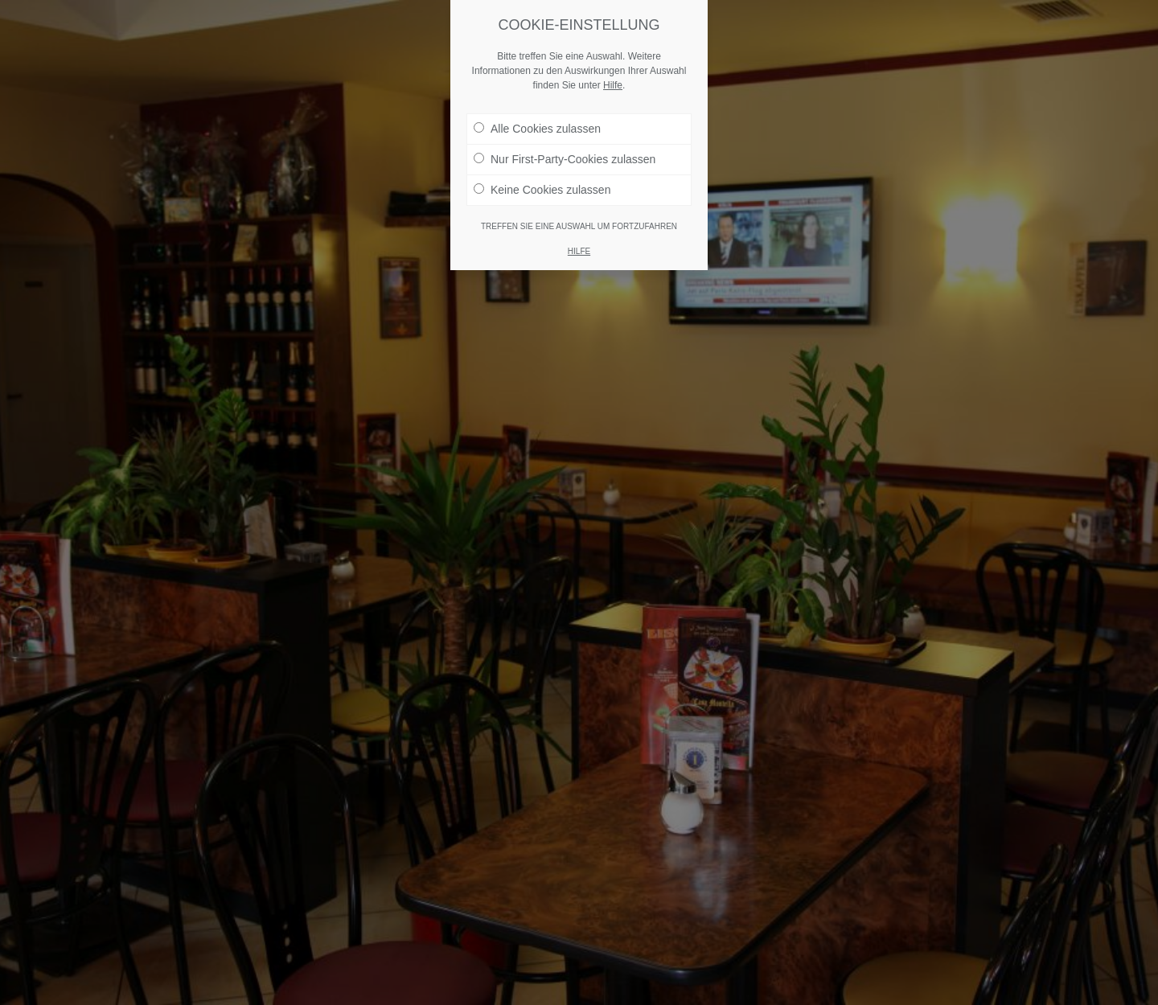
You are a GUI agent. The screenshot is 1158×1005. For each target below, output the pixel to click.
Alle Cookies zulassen (537, 128)
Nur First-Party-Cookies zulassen (564, 159)
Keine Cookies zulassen (542, 189)
